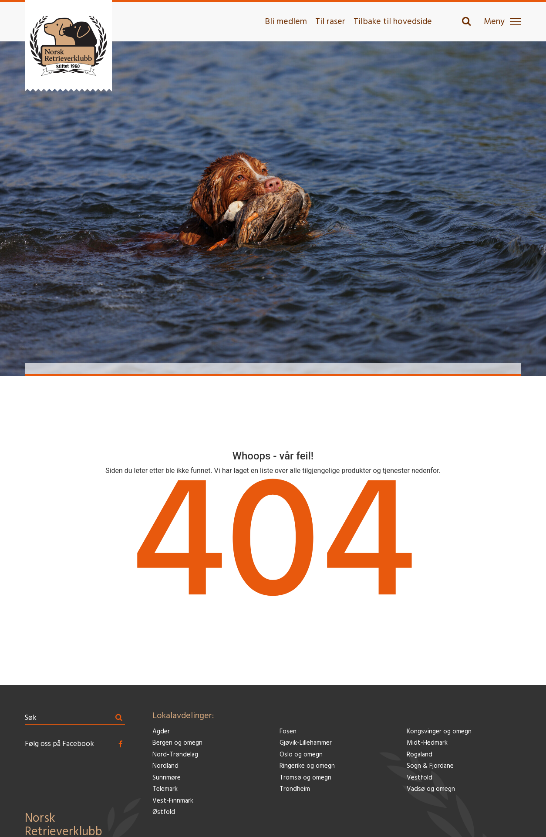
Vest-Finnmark (172, 801)
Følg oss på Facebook (59, 744)
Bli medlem (286, 22)
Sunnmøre (166, 778)
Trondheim (295, 789)
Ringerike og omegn (307, 766)
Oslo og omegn (301, 754)
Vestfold (419, 778)
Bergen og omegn (177, 743)
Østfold (163, 812)
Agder (161, 731)
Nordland (165, 766)
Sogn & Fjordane (430, 766)
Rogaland (419, 754)
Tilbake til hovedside (393, 22)
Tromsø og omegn (305, 778)
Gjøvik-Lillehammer (306, 743)
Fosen (288, 731)
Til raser (330, 22)
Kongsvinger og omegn (439, 731)
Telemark (165, 789)
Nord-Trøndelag (175, 754)
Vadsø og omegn (431, 789)
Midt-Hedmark (427, 743)
